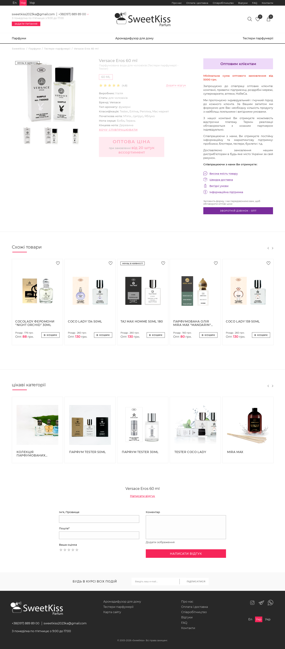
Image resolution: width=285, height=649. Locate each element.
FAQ (254, 2)
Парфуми (19, 38)
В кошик (50, 335)
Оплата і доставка (197, 2)
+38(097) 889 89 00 (25, 623)
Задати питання (26, 23)
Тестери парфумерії (258, 38)
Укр (32, 3)
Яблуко (149, 116)
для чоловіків (118, 98)
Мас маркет (160, 111)
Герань (130, 120)
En (15, 3)
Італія (119, 93)
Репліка (145, 111)
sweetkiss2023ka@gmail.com (33, 14)
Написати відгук (142, 496)
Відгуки (243, 2)
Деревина (126, 125)
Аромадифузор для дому (134, 38)
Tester (124, 111)
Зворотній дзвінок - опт (238, 210)
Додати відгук (176, 85)
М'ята (127, 116)
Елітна (133, 111)
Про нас (177, 2)
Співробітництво (223, 2)
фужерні (125, 107)
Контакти (267, 2)
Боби (120, 120)
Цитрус (138, 116)
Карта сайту (112, 612)
